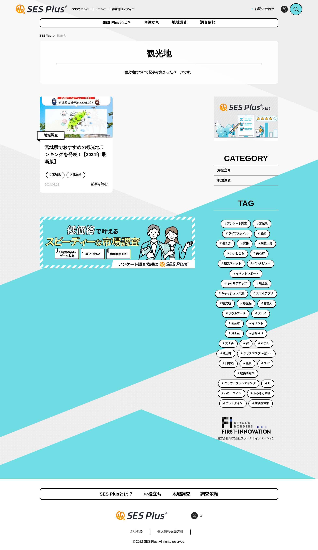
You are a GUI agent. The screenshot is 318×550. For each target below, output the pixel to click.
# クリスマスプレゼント (256, 353)
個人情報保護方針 (170, 531)
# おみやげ (256, 333)
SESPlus (45, 35)
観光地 (61, 35)
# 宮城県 (55, 174)
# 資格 (245, 243)
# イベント (256, 323)
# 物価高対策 (246, 373)
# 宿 (246, 343)
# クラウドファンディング (239, 383)
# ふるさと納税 (260, 393)
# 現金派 (262, 283)
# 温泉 (247, 363)
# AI (267, 383)
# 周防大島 (265, 243)
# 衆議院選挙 (260, 403)
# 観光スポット (231, 263)
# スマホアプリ (263, 293)
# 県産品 (246, 303)
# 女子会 (228, 343)
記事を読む (99, 184)
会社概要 (136, 531)
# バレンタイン (233, 403)
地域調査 (179, 23)
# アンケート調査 (236, 223)
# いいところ (236, 253)
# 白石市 (259, 253)
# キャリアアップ (236, 283)
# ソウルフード (236, 313)
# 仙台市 (234, 323)
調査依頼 (207, 23)
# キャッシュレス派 (231, 293)
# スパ (265, 363)
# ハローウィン (231, 393)
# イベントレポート (246, 273)
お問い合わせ (264, 9)
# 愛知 (262, 233)
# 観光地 (75, 174)
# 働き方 (225, 243)
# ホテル (263, 343)
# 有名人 (266, 303)
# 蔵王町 (225, 353)
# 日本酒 (228, 363)
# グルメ (260, 313)
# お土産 (234, 333)
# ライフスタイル (237, 233)
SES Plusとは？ (117, 23)
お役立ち (151, 23)
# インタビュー (260, 263)
